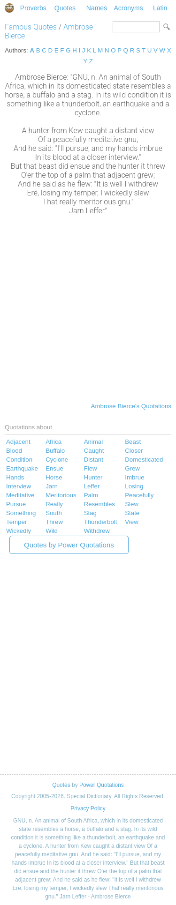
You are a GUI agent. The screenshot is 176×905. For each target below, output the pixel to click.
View (131, 521)
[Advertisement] (88, 308)
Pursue (16, 504)
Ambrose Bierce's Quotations (131, 406)
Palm (91, 495)
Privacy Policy (87, 808)
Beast (133, 441)
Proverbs (33, 8)
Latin (160, 8)
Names (96, 8)
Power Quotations (101, 785)
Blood (14, 450)
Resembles (99, 504)
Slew (131, 504)
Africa (53, 441)
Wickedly (18, 530)
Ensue (54, 468)
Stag (90, 512)
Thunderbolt (100, 521)
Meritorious (61, 495)
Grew (132, 468)
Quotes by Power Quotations (69, 545)
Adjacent (18, 441)
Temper (16, 521)
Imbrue (134, 477)
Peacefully (139, 495)
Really (54, 504)
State (132, 512)
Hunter (93, 477)
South (54, 512)
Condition (19, 459)
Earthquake (22, 468)
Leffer (92, 486)
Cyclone (57, 459)
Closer (134, 450)
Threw (54, 521)
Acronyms (128, 8)
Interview (18, 486)
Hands (15, 477)
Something (21, 512)
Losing (134, 486)
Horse (54, 477)
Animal (93, 441)
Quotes (65, 8)
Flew (90, 468)
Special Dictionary (9, 8)
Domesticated (144, 459)
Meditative (20, 495)
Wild (52, 530)
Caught (94, 450)
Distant (93, 459)
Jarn (52, 486)
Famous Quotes (31, 26)
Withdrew (97, 530)
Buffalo (55, 450)
